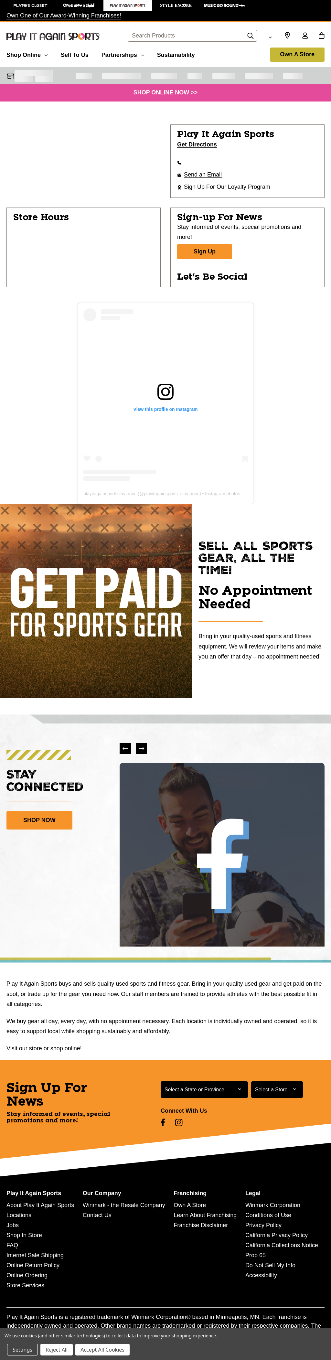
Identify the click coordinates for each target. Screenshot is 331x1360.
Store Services (25, 1285)
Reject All (57, 1349)
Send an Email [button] (203, 174)
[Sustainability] (176, 54)
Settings (22, 1349)
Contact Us (97, 1215)
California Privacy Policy (276, 1235)
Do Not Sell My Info (270, 1265)
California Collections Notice (281, 1245)
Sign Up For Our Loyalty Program (227, 187)
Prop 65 (255, 1255)
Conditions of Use (268, 1215)
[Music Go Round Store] (224, 5)
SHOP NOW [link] (39, 820)
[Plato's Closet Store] (30, 5)
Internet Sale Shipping (35, 1255)
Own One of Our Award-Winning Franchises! (63, 15)
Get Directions (197, 144)
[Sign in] (305, 36)
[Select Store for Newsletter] (277, 1089)
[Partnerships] (123, 54)
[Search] (250, 37)
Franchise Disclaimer (201, 1225)
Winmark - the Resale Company (124, 1205)
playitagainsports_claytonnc (171, 493)
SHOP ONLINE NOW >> (165, 92)
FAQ (12, 1245)
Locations (18, 1215)
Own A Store (297, 54)
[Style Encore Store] (176, 5)
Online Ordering (27, 1275)
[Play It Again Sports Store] (127, 5)
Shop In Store (24, 1235)
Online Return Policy (32, 1265)
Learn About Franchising (205, 1215)
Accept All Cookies (102, 1349)
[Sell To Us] (74, 54)
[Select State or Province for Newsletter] (204, 1089)
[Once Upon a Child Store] (79, 5)
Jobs (12, 1225)
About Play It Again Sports (40, 1205)
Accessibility (261, 1275)
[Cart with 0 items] (321, 36)
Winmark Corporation (272, 1205)
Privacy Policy (263, 1225)
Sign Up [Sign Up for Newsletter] (205, 251)
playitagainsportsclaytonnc (109, 493)
